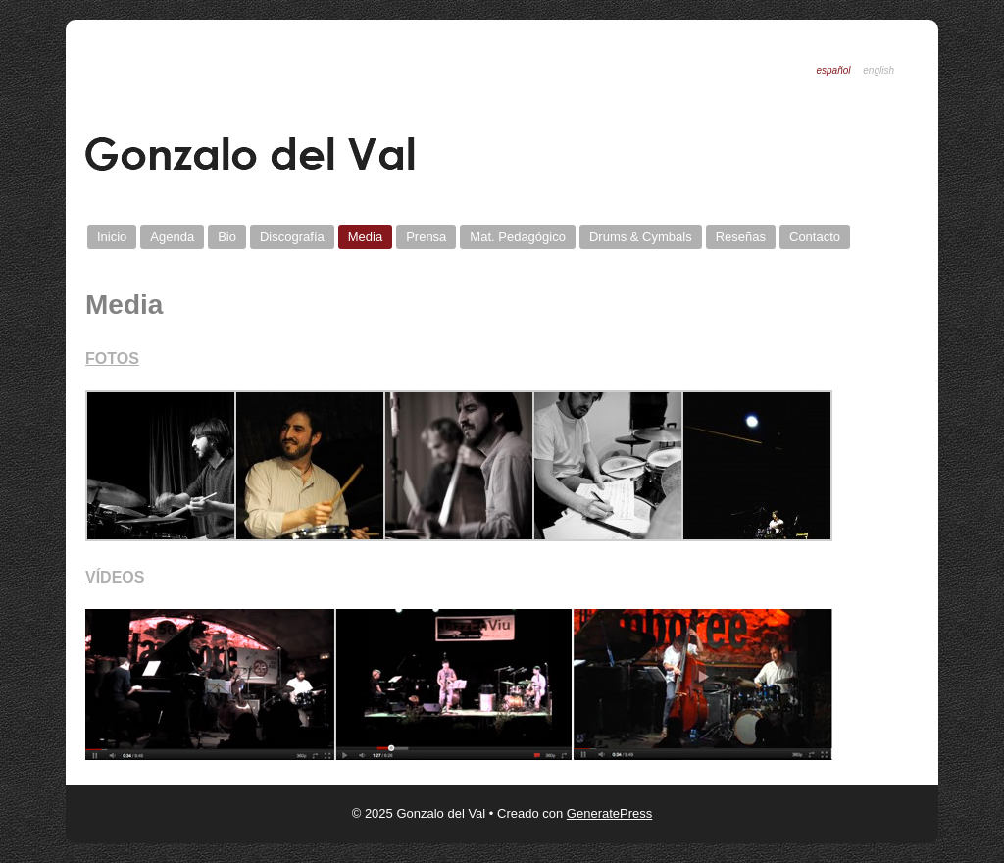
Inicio (111, 236)
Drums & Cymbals (640, 236)
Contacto (814, 236)
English (878, 70)
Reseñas (741, 236)
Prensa (426, 236)
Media (365, 236)
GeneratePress (609, 813)
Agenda (172, 236)
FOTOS (112, 358)
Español (833, 70)
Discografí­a (292, 236)
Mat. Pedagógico (518, 236)
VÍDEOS (114, 577)
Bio (227, 236)
